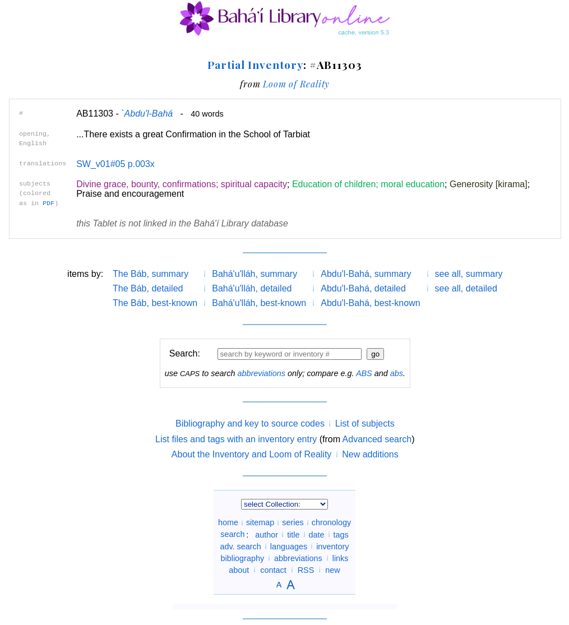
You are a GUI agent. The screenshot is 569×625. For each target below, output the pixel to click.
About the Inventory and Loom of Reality (252, 454)
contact (273, 569)
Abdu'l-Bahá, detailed (363, 288)
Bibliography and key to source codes (250, 423)
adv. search (240, 545)
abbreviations (261, 373)
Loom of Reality (296, 84)
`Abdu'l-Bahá (147, 113)
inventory (332, 545)
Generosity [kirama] (489, 184)
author (266, 534)
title (293, 534)
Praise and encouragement (130, 193)
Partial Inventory (255, 64)
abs (396, 373)
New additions (370, 454)
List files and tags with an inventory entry (236, 439)
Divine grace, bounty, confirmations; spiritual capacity (181, 184)
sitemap (260, 522)
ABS (364, 373)
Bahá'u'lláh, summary (254, 274)
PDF (48, 203)
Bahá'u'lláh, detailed (252, 288)
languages (288, 545)
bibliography (242, 557)
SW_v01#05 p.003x (115, 164)
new (332, 569)
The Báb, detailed (148, 288)
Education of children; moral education (368, 184)
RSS (306, 569)
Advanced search (377, 439)
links (340, 557)
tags (341, 534)
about (239, 569)
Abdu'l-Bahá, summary (366, 274)
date (317, 534)
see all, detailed (466, 288)
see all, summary (469, 274)
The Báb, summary (150, 274)
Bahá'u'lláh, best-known (259, 303)
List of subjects (365, 423)
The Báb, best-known (155, 303)
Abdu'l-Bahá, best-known (370, 303)
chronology (331, 522)
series (292, 522)
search (232, 534)
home (228, 522)
